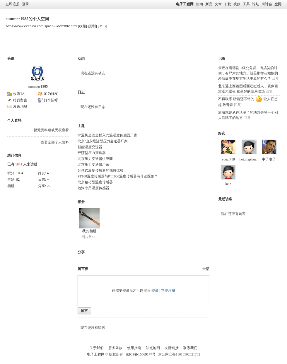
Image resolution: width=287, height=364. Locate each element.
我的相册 (89, 231)
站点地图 (153, 348)
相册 (81, 202)
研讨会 (267, 4)
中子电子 (269, 159)
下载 (227, 4)
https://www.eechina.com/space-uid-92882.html (41, 26)
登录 (25, 4)
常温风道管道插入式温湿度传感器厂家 (107, 135)
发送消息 (20, 107)
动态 (81, 59)
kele (228, 184)
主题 (60, 45)
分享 (81, 252)
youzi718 (228, 159)
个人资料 (107, 45)
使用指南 (134, 348)
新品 (208, 4)
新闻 (199, 4)
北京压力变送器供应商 (95, 159)
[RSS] (102, 26)
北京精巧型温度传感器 (95, 182)
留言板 (81, 45)
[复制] (92, 26)
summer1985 (38, 86)
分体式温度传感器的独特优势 (100, 170)
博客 (40, 45)
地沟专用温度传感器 (93, 188)
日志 (81, 92)
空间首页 (18, 45)
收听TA (19, 94)
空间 (277, 4)
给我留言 (20, 100)
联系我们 (190, 348)
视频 (236, 4)
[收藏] (82, 26)
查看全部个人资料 (55, 142)
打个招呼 (51, 100)
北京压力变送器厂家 (93, 165)
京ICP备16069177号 (141, 354)
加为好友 (51, 94)
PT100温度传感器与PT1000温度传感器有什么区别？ (118, 176)
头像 (10, 59)
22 (48, 186)
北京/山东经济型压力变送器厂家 (103, 141)
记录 (221, 59)
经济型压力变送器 (92, 153)
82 (18, 179)
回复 (275, 78)
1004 (19, 173)
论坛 (255, 4)
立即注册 (13, 4)
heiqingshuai (248, 159)
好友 (221, 133)
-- (48, 179)
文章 (218, 4)
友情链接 (172, 348)
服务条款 (115, 348)
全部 (205, 269)
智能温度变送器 (90, 147)
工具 (246, 4)
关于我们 (97, 348)
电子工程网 (185, 4)
